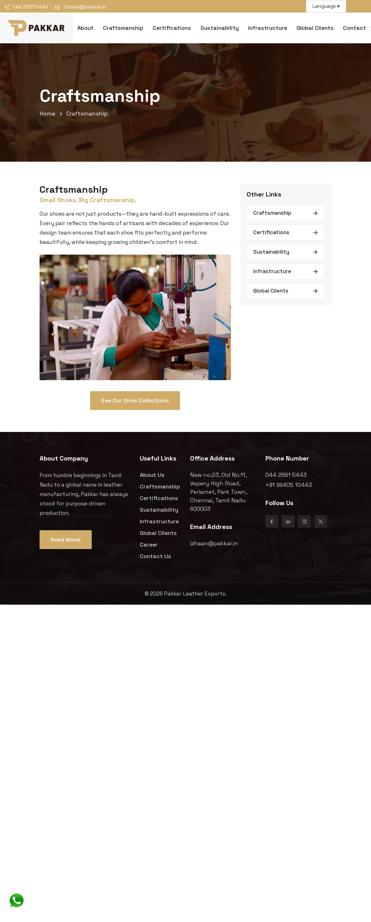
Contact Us (155, 556)
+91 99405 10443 (288, 484)
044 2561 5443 (30, 6)
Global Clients (315, 27)
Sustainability (219, 27)
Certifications (172, 27)
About (85, 27)
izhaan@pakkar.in (214, 543)
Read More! (66, 539)
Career (149, 544)
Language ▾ (326, 6)
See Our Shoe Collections (135, 400)
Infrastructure (267, 27)
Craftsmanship (123, 27)
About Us (152, 474)
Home (47, 113)
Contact (354, 27)
